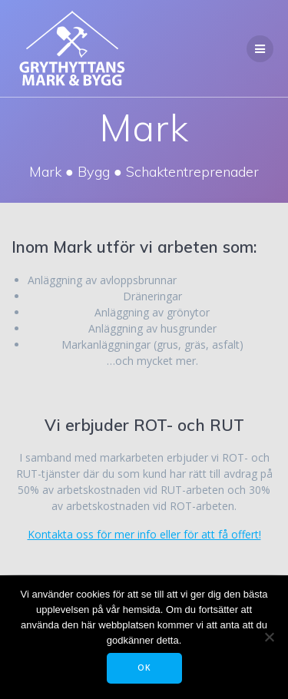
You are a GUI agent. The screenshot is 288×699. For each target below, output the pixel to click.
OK (144, 667)
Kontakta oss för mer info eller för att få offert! (144, 534)
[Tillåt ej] (268, 636)
